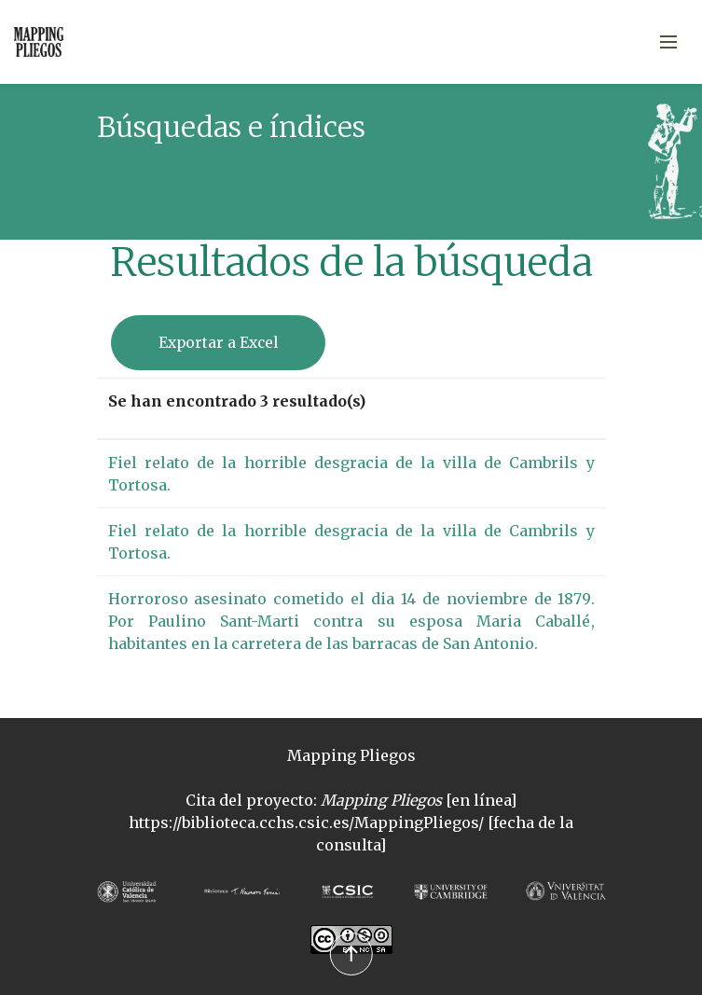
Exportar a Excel (218, 343)
